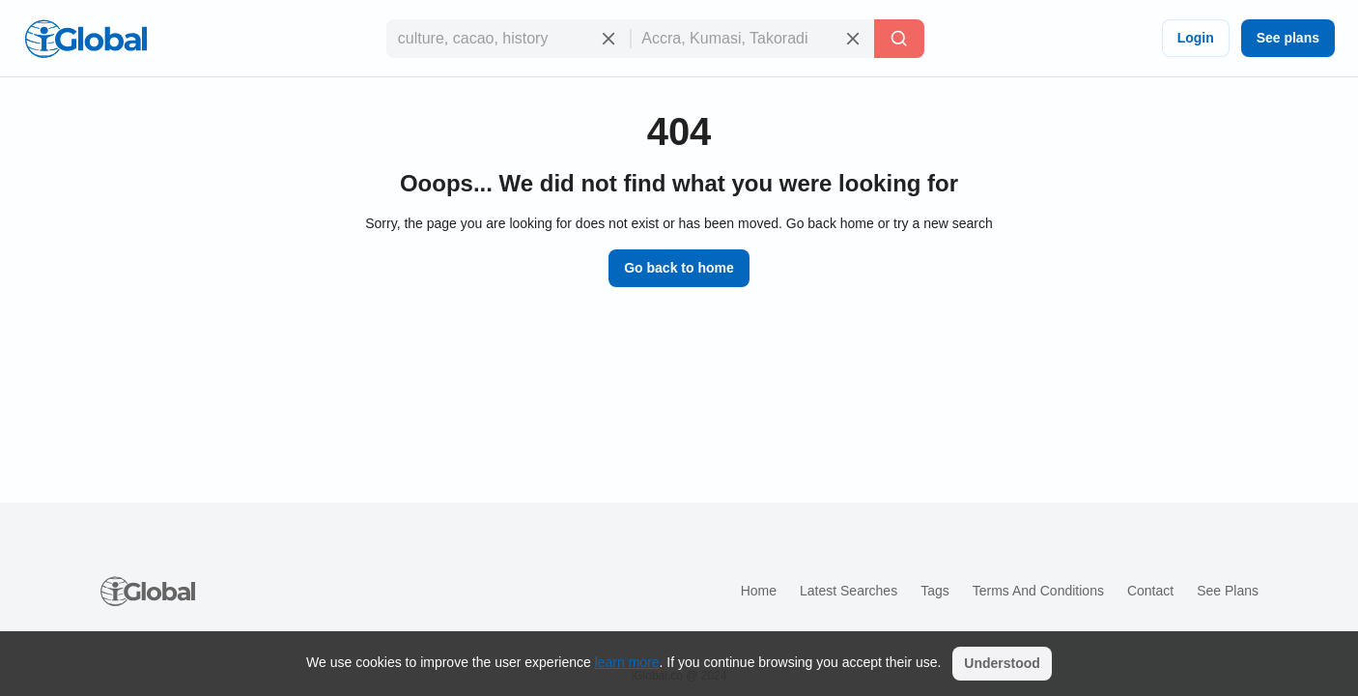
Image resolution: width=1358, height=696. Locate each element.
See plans (1288, 37)
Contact (1150, 590)
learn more (627, 662)
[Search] (899, 38)
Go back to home (679, 268)
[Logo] (86, 38)
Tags (934, 590)
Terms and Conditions (1038, 590)
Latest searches (848, 590)
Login (1195, 37)
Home (759, 590)
